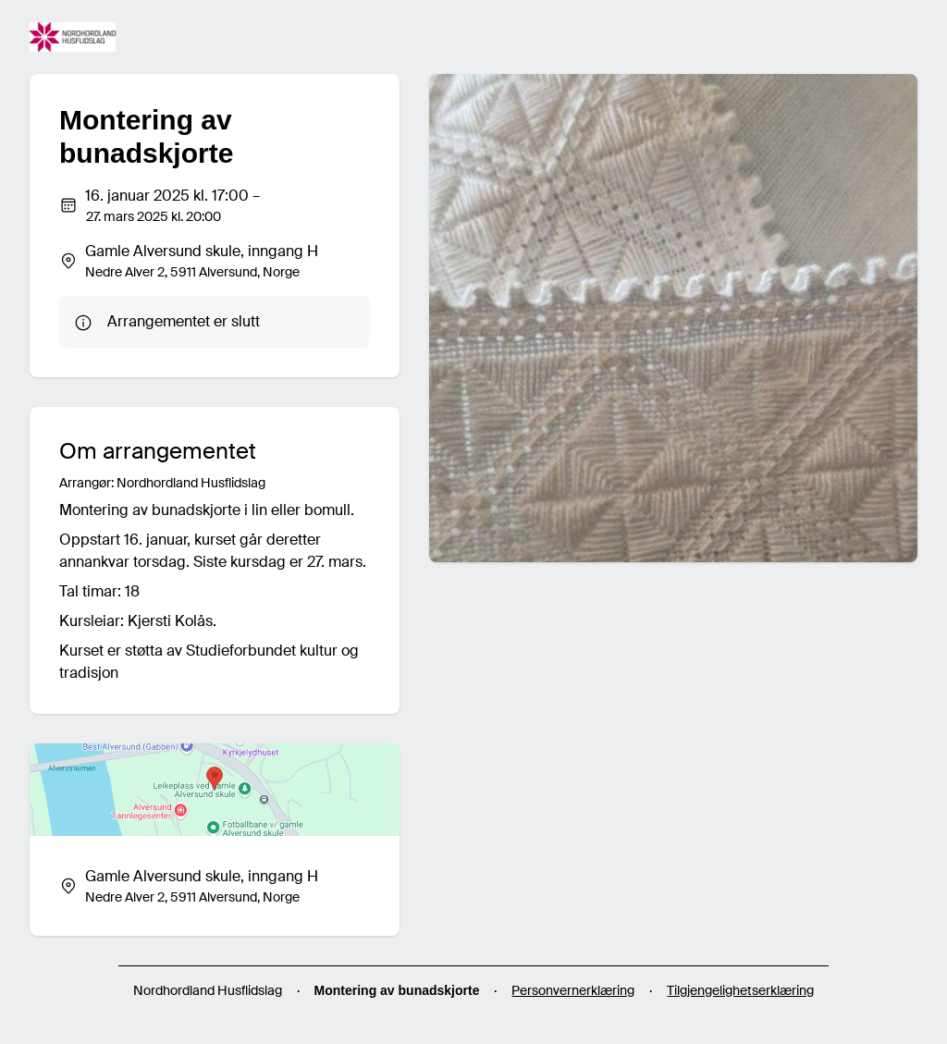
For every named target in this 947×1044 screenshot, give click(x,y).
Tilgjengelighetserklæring (740, 990)
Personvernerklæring (572, 990)
